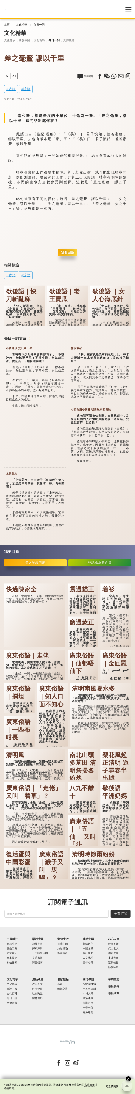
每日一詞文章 (15, 338)
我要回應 (67, 252)
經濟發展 (37, 988)
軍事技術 (12, 957)
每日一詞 (39, 24)
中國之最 (88, 948)
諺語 (26, 89)
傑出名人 (113, 948)
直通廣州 (37, 957)
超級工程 (12, 948)
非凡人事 (113, 939)
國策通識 (88, 998)
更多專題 (88, 1012)
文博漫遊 (69, 40)
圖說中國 (24, 40)
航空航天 (12, 953)
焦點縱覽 (37, 979)
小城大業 (88, 993)
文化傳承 (9, 40)
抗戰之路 (88, 1003)
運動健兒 (113, 962)
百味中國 (62, 943)
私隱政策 (89, 1084)
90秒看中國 (90, 984)
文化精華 (21, 24)
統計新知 (88, 953)
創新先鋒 (113, 953)
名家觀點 (63, 979)
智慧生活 (12, 943)
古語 (12, 89)
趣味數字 (88, 943)
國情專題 (88, 979)
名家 (60, 984)
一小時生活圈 (40, 953)
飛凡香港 (37, 943)
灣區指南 (37, 962)
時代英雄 (113, 943)
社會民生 (37, 993)
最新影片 (113, 986)
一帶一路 (88, 1007)
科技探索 (12, 962)
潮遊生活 (63, 939)
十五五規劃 (89, 988)
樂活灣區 (37, 939)
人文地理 (88, 957)
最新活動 (113, 993)
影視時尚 (62, 953)
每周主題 (113, 979)
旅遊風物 (62, 948)
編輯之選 (62, 988)
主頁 (7, 24)
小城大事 (113, 957)
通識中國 (88, 939)
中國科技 (12, 939)
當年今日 (88, 962)
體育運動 (37, 998)
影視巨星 (113, 967)
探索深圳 (37, 948)
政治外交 (37, 984)
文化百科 (39, 40)
